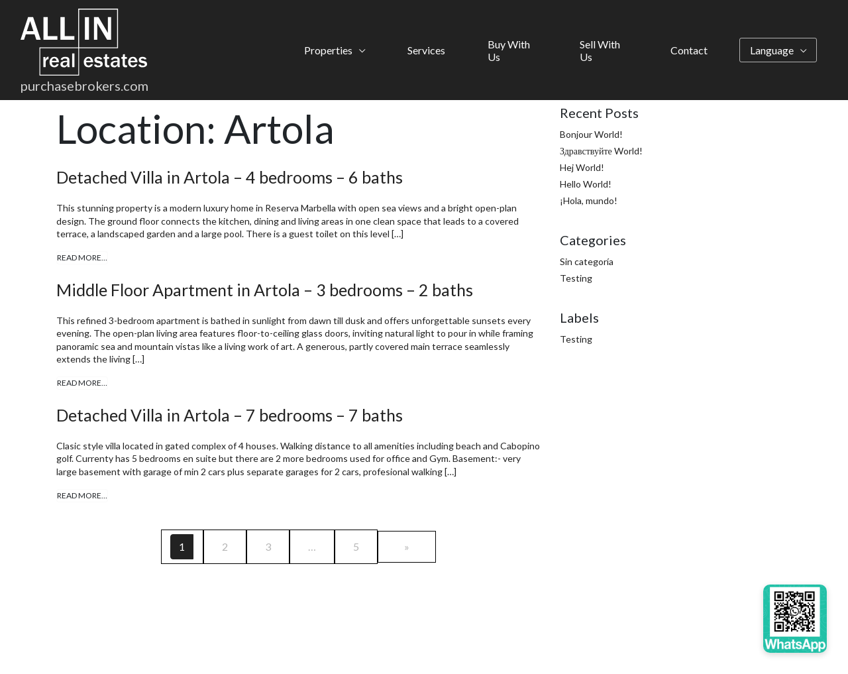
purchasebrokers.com (84, 85)
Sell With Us (600, 50)
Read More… (82, 257)
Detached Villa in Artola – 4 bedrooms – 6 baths (229, 177)
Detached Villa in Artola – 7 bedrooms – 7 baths (229, 415)
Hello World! (585, 184)
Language (772, 50)
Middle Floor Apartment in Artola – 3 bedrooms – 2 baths (264, 290)
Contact (689, 50)
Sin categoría (586, 261)
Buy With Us (509, 50)
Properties (328, 50)
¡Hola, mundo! (588, 200)
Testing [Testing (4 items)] (576, 339)
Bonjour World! (591, 134)
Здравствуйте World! (601, 150)
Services (426, 50)
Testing (576, 278)
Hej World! (582, 167)
